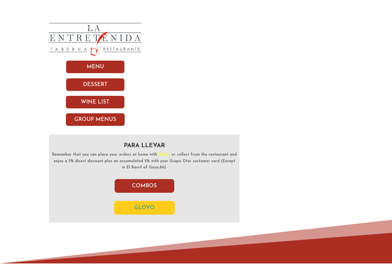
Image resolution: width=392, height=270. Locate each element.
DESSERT (95, 84)
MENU (95, 67)
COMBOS (144, 186)
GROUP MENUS (95, 119)
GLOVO (144, 207)
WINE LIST (95, 102)
